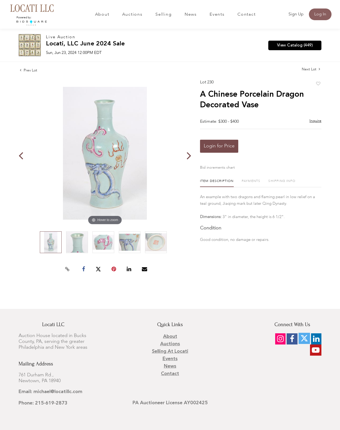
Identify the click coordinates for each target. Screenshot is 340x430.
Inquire (315, 121)
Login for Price (219, 146)
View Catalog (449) (295, 45)
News (191, 14)
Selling (163, 14)
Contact (246, 14)
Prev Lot (28, 70)
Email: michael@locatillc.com (50, 391)
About (102, 14)
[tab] (217, 183)
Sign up (296, 14)
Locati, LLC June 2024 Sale (85, 44)
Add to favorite (318, 84)
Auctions (132, 14)
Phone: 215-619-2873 (43, 403)
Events (217, 14)
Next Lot (311, 69)
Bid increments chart (217, 167)
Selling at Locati (170, 351)
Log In (320, 14)
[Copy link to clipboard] (67, 269)
